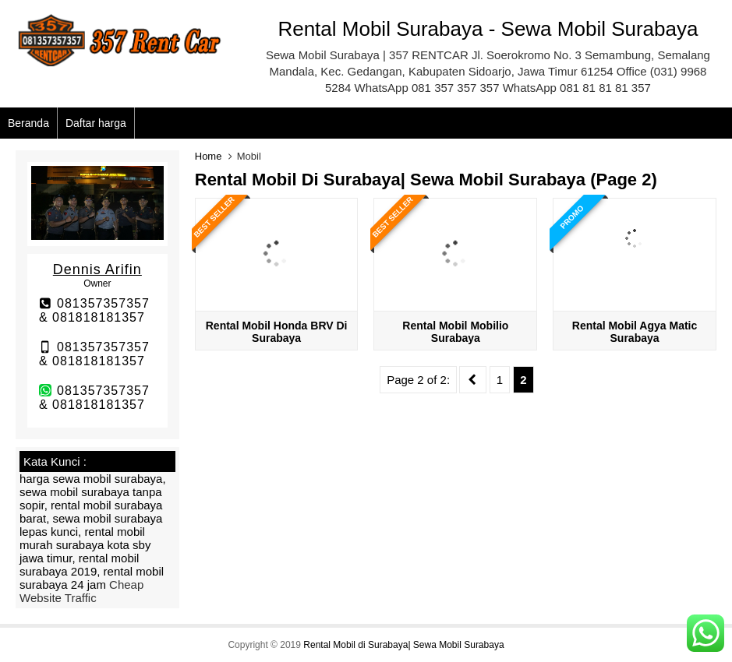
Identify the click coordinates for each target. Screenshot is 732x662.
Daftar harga (95, 123)
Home (208, 156)
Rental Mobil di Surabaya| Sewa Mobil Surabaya (403, 644)
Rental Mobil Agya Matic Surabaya (635, 331)
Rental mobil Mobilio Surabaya (455, 331)
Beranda (28, 123)
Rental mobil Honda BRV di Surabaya (277, 331)
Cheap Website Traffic (81, 591)
